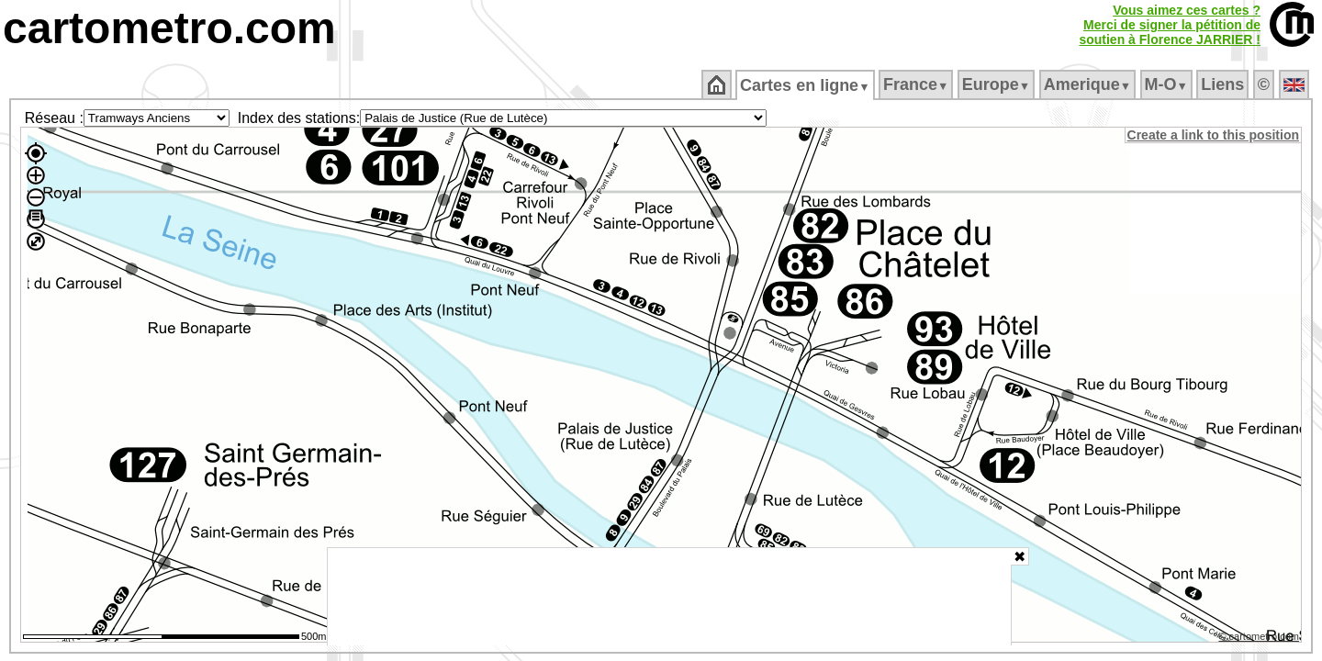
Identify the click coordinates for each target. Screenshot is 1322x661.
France (916, 84)
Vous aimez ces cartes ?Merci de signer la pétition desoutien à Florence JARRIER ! (1169, 25)
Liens (1224, 84)
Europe (997, 84)
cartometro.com (169, 28)
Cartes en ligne (806, 85)
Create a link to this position (1214, 135)
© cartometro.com (1260, 638)
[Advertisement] (669, 596)
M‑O (1167, 84)
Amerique (1088, 84)
